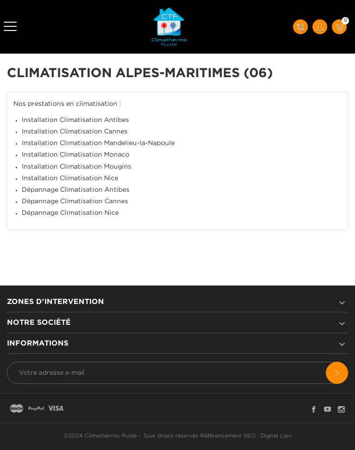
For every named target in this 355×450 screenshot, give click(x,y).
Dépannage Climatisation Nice (70, 213)
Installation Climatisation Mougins (76, 167)
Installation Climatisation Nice (70, 178)
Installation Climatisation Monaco (75, 155)
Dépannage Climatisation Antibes (75, 190)
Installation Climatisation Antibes (75, 120)
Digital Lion (276, 435)
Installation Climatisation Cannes (75, 131)
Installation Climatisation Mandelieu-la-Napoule (98, 143)
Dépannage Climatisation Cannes (75, 201)
